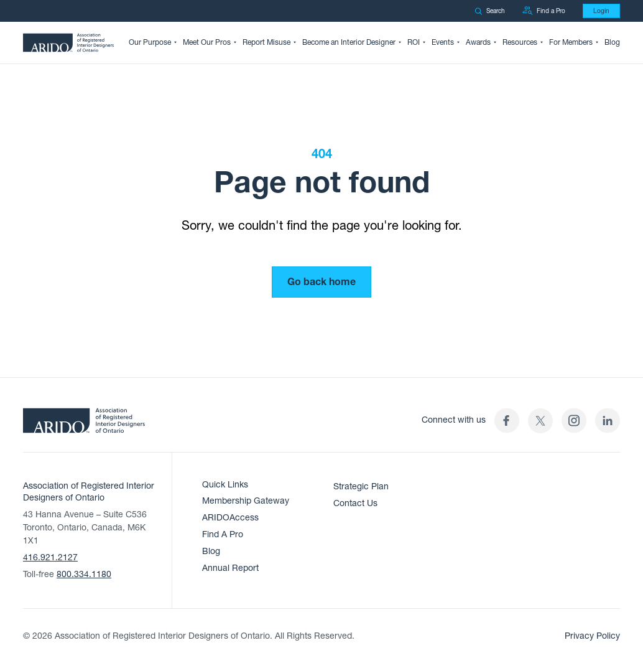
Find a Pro (543, 11)
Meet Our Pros (207, 42)
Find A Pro (222, 534)
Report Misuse (266, 42)
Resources (519, 42)
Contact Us (355, 503)
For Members (571, 42)
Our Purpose (150, 42)
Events (443, 42)
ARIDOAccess (230, 517)
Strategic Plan (361, 486)
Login (601, 11)
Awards (478, 42)
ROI (413, 42)
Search (489, 11)
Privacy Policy (592, 636)
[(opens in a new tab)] (540, 420)
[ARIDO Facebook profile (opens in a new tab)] (506, 420)
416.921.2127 (50, 557)
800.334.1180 (84, 574)
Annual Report (230, 568)
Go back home (321, 282)
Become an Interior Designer (349, 42)
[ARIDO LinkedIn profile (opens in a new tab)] (607, 420)
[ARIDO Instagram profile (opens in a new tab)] (574, 420)
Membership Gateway (245, 501)
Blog (612, 42)
